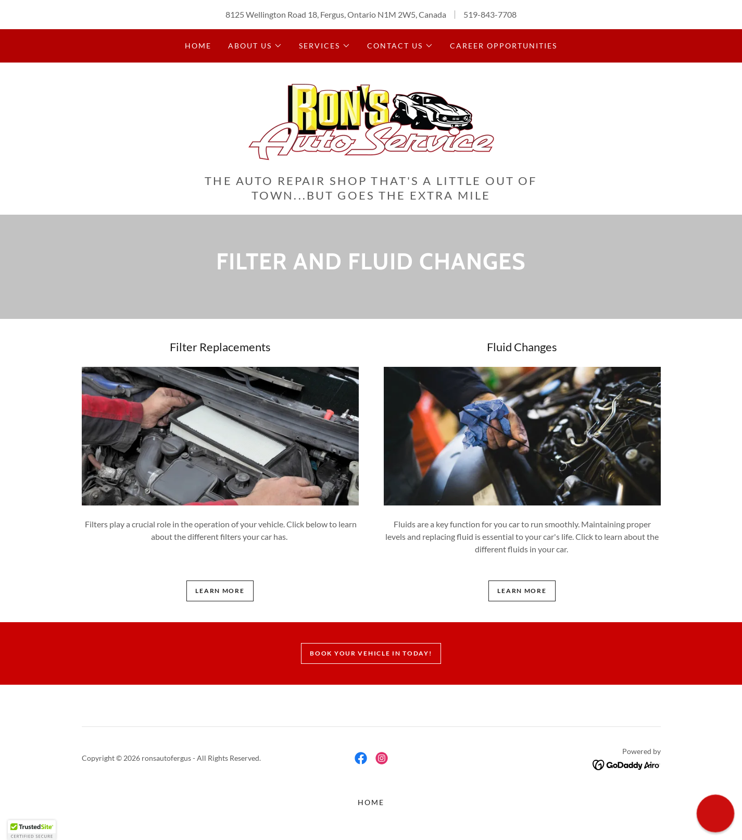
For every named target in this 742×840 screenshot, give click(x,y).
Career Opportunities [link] (503, 45)
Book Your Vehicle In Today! (371, 653)
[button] (255, 46)
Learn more (219, 591)
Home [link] (198, 45)
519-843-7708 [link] (490, 14)
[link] (371, 121)
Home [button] (371, 802)
